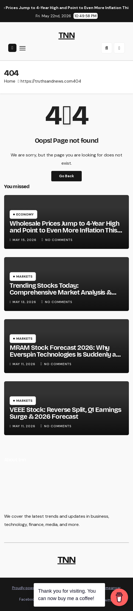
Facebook (27, 599)
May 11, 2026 (24, 364)
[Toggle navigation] (22, 48)
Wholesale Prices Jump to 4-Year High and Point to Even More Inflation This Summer (64, 230)
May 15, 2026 (25, 240)
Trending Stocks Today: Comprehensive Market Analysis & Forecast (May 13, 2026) (60, 292)
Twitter (108, 600)
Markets (24, 276)
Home (9, 81)
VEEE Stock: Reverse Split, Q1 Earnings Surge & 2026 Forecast (65, 413)
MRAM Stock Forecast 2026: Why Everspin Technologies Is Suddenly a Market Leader (63, 354)
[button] (106, 47)
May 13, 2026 (25, 302)
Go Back (66, 176)
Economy (25, 214)
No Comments (59, 240)
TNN (66, 35)
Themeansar (109, 588)
